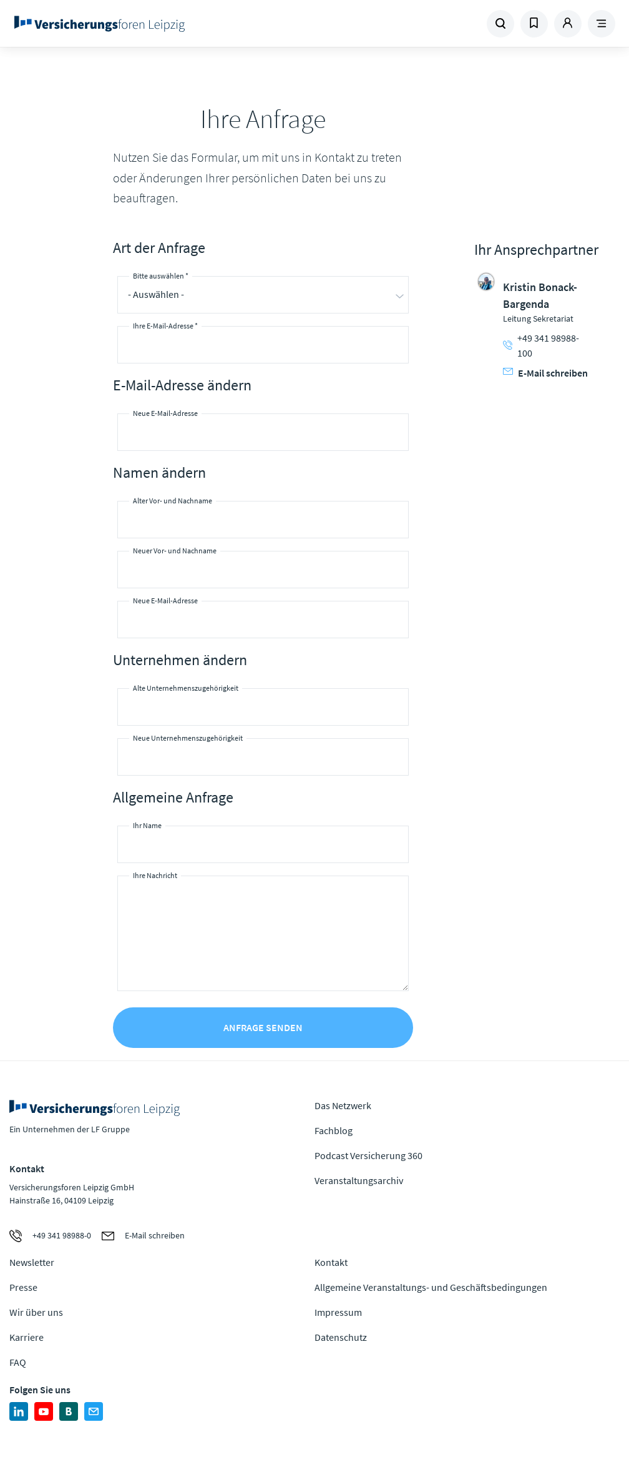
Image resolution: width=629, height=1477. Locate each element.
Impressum (338, 1312)
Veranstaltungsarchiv (358, 1180)
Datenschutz (340, 1337)
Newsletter (31, 1262)
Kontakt (331, 1262)
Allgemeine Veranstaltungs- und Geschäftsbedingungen (430, 1287)
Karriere (26, 1337)
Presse (23, 1287)
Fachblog (333, 1130)
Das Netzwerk (342, 1105)
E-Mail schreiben (545, 373)
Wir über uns (36, 1312)
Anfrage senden (263, 1027)
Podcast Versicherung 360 (368, 1155)
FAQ (17, 1362)
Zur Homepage (121, 24)
